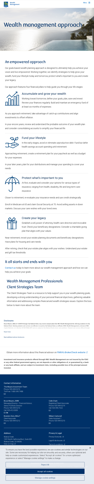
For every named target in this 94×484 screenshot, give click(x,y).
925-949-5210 (14, 408)
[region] (47, 464)
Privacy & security (55, 437)
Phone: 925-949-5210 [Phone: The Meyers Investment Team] (12, 389)
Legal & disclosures (56, 440)
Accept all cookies (45, 471)
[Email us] (5, 394)
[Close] (90, 447)
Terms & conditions (56, 444)
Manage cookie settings (45, 478)
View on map (9, 444)
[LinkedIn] (7, 413)
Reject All (45, 464)
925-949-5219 (59, 406)
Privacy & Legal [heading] (55, 433)
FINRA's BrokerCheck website (71, 352)
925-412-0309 (12, 410)
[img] (47, 29)
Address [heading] (7, 433)
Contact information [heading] (12, 383)
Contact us (10, 267)
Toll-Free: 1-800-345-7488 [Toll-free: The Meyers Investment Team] (13, 391)
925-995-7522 (57, 408)
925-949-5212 (14, 421)
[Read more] (7, 332)
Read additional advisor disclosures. (14, 337)
